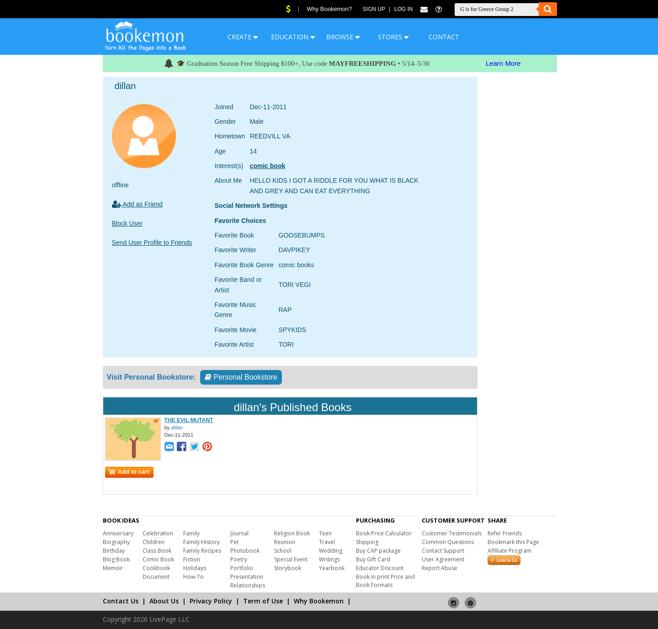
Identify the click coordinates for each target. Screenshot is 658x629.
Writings (329, 559)
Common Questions (448, 542)
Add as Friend (137, 204)
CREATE (243, 36)
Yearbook (332, 568)
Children (153, 542)
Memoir (113, 568)
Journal (239, 533)
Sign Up (374, 9)
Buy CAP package (378, 551)
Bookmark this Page (513, 542)
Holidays (194, 568)
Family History (201, 542)
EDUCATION (293, 36)
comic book (267, 165)
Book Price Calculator (384, 533)
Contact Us (120, 601)
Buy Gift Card (373, 559)
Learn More (503, 63)
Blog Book (116, 559)
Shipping (367, 542)
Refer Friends (505, 533)
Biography (116, 542)
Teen (325, 533)
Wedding (330, 551)
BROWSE (343, 36)
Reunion (284, 542)
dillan (177, 427)
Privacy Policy (211, 601)
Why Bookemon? (329, 8)
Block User (127, 223)
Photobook (245, 551)
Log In (403, 9)
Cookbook (156, 568)
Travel (327, 542)
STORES (393, 36)
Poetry (238, 559)
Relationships (247, 585)
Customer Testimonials (452, 533)
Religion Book (292, 533)
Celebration (158, 533)
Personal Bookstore (241, 377)
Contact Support (443, 551)
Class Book (157, 551)
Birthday (114, 551)
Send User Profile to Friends (152, 242)
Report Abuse (439, 568)
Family (191, 533)
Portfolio (241, 568)
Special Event (291, 559)
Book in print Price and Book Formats (385, 581)
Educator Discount (379, 568)
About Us (164, 601)
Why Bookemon (319, 601)
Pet (234, 542)
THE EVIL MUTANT (188, 420)
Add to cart (128, 471)
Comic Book (158, 559)
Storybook (287, 568)
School (283, 551)
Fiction (191, 559)
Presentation (246, 577)
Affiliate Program (509, 551)
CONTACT (444, 36)
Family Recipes (202, 551)
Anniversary (118, 533)
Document (156, 577)
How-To (193, 577)
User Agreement (443, 559)
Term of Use (263, 601)
